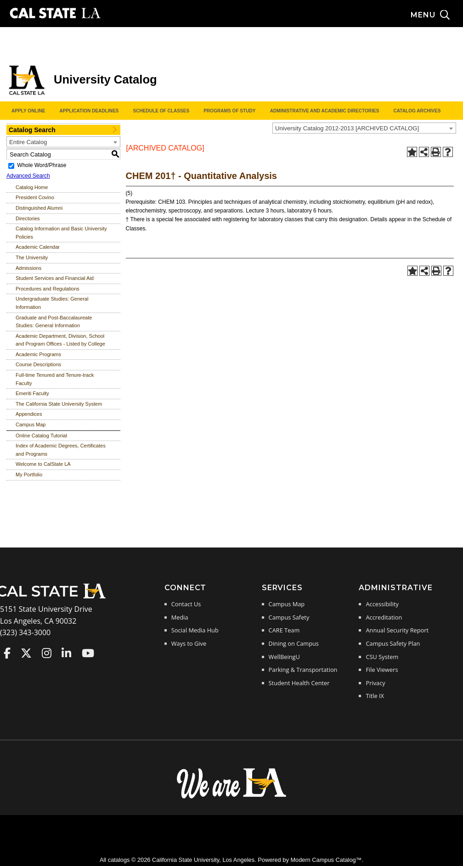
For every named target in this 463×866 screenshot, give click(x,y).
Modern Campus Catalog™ (325, 859)
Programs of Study (229, 110)
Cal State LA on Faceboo (7, 653)
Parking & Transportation (303, 669)
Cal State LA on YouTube (88, 653)
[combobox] (364, 128)
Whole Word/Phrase (41, 165)
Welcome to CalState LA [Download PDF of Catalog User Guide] (43, 464)
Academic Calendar (38, 247)
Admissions (28, 268)
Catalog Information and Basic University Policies (61, 233)
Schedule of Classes (161, 110)
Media (179, 617)
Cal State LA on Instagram (46, 653)
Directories (28, 218)
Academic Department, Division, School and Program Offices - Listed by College (60, 340)
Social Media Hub (195, 630)
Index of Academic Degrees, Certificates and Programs (61, 450)
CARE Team (284, 630)
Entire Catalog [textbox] (28, 142)
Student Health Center (299, 683)
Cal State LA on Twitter (26, 653)
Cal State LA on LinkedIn (66, 653)
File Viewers (382, 669)
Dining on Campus (294, 643)
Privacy (375, 683)
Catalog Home (32, 187)
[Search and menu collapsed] (437, 15)
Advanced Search (28, 176)
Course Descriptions (38, 364)
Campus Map (30, 424)
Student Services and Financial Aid (55, 278)
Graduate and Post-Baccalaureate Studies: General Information (54, 322)
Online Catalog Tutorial (41, 435)
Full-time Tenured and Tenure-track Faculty (55, 379)
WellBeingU (284, 657)
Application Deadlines (89, 110)
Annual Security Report (397, 630)
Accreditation (384, 617)
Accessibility (382, 604)
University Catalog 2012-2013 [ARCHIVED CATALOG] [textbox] (347, 128)
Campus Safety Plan (393, 643)
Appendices (29, 414)
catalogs (119, 859)
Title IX (375, 696)
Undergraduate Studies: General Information (52, 303)
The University (32, 257)
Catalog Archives (416, 110)
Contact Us (186, 604)
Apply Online (28, 110)
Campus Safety (289, 617)
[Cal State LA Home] (54, 597)
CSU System (382, 657)
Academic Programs (38, 354)
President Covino (35, 197)
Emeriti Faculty (32, 393)
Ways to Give (188, 643)
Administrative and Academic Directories (324, 110)
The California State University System (59, 404)
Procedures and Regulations (47, 288)
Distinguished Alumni (39, 208)
